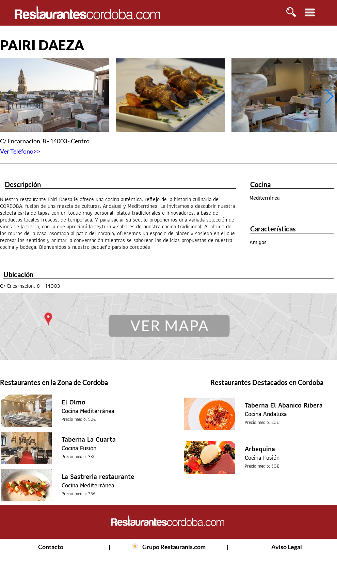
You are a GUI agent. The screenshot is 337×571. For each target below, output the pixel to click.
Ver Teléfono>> (20, 151)
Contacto (50, 547)
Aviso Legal (286, 547)
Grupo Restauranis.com (174, 547)
